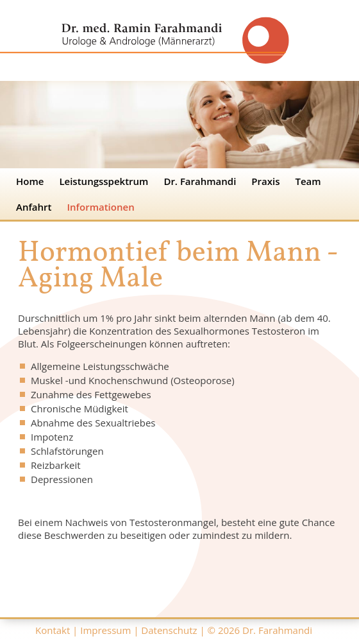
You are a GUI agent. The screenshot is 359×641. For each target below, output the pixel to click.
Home (30, 181)
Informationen (101, 206)
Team (308, 181)
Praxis (265, 181)
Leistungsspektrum (103, 181)
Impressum (105, 630)
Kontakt (52, 630)
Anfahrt (34, 206)
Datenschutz (169, 630)
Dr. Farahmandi (199, 181)
